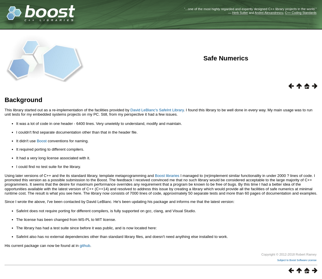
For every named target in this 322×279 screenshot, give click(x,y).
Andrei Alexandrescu (269, 12)
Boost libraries (167, 175)
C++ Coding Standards (301, 12)
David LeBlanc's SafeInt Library (157, 110)
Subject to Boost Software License (297, 260)
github (85, 245)
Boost (41, 141)
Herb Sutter (240, 12)
